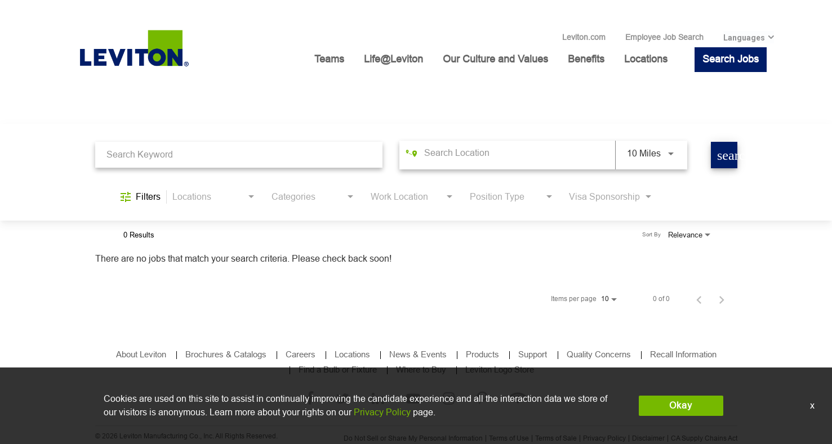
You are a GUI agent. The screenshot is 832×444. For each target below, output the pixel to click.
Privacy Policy (604, 438)
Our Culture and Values (495, 59)
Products (482, 354)
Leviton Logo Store (499, 369)
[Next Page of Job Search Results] (721, 299)
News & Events (418, 354)
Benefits (586, 59)
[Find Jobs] (724, 155)
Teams (329, 59)
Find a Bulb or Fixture (338, 369)
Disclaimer (648, 438)
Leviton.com (584, 37)
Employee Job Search (664, 37)
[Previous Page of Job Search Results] (699, 299)
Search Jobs (730, 59)
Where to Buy (421, 369)
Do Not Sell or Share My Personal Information (413, 438)
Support (533, 354)
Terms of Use (509, 438)
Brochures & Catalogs (225, 354)
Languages (744, 37)
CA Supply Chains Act (704, 438)
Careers (300, 354)
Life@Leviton (393, 59)
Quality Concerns (599, 354)
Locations (646, 59)
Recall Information (683, 354)
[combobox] (239, 154)
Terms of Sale (556, 438)
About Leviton (141, 354)
